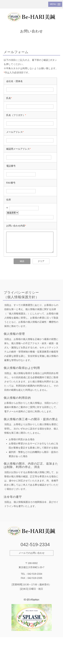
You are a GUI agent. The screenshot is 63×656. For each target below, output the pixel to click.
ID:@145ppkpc (31, 603)
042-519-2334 (35, 548)
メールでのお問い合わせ (32, 557)
